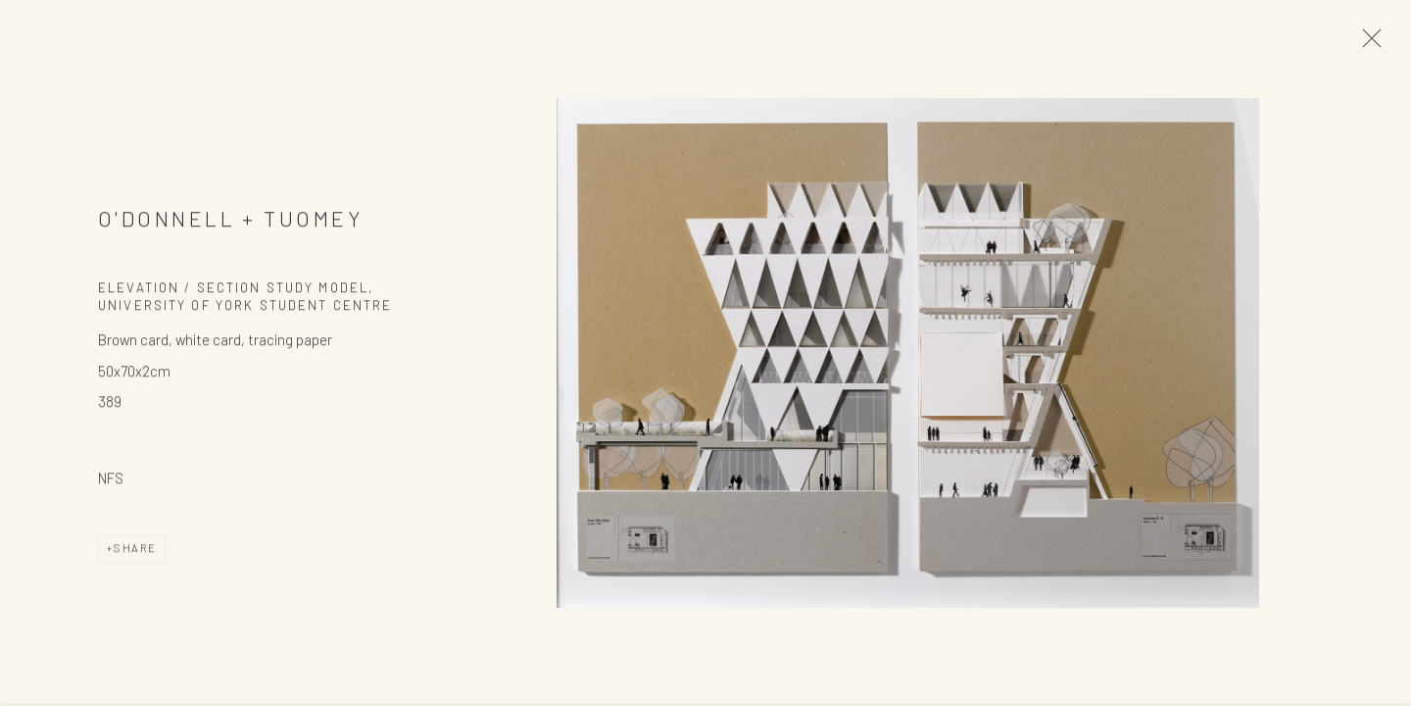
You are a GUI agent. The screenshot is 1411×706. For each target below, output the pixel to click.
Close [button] (1367, 44)
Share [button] (135, 550)
